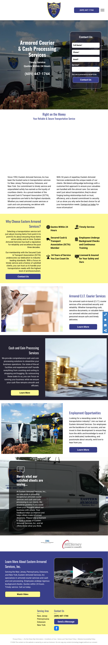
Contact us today (88, 204)
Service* (75, 65)
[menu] (102, 10)
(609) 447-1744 (37, 74)
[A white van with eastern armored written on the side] (78, 148)
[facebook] (56, 628)
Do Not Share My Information (33, 639)
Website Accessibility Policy (86, 639)
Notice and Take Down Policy (67, 639)
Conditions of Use (50, 639)
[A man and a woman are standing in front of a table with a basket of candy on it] (30, 148)
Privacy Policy (17, 639)
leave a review (25, 520)
